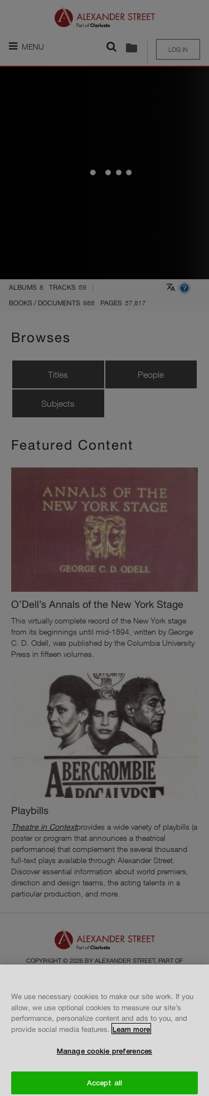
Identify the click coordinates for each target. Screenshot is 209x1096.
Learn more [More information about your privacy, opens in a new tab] (131, 1033)
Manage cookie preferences (104, 1055)
